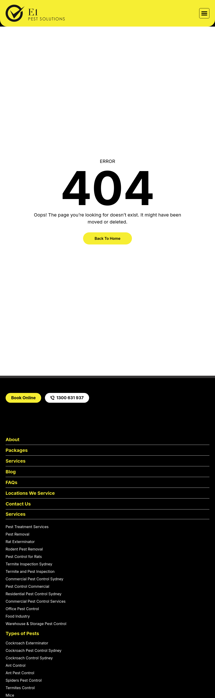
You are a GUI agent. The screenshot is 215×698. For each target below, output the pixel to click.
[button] (204, 13)
